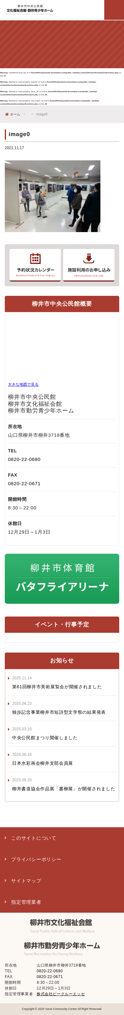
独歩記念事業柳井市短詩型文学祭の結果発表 (59, 712)
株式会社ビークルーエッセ (61, 994)
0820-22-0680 (24, 459)
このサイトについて (33, 838)
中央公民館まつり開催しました (45, 737)
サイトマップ (26, 880)
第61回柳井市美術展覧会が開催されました (57, 686)
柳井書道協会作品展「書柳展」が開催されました (63, 788)
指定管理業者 (26, 902)
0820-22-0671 (24, 483)
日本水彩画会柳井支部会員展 (42, 763)
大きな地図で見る (23, 384)
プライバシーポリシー (36, 859)
